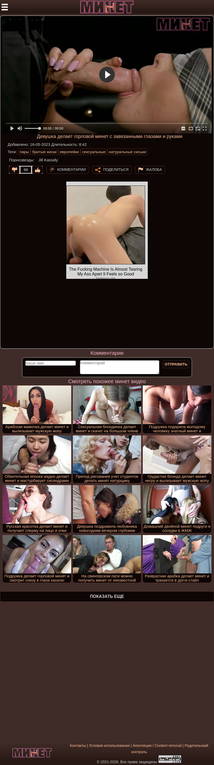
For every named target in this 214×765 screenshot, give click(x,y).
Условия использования (109, 745)
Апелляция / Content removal (157, 745)
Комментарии (71, 169)
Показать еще (107, 596)
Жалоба (154, 169)
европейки (69, 152)
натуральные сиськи (127, 152)
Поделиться (115, 169)
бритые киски (44, 152)
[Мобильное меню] (5, 7)
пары (24, 152)
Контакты (78, 745)
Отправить (176, 364)
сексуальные (94, 152)
